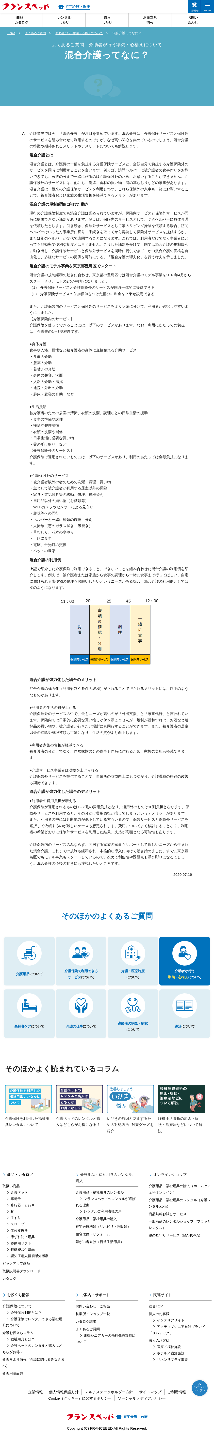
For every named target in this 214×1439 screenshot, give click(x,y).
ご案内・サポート (95, 1295)
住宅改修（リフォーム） (95, 1234)
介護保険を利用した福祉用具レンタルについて (28, 1106)
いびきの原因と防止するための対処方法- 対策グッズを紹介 (130, 1109)
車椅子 (16, 1199)
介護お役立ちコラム (17, 1333)
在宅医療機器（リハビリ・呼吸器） (103, 1226)
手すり (16, 1218)
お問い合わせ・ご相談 (93, 1306)
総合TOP (156, 1306)
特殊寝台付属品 (23, 1249)
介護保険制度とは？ (26, 1313)
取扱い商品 (11, 1186)
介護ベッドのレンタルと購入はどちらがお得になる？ (79, 1106)
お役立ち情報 (18, 1295)
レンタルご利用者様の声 (103, 1211)
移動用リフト (21, 1243)
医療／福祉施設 (169, 1347)
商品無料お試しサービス (168, 1214)
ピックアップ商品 (16, 1263)
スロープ (17, 1224)
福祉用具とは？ (23, 1339)
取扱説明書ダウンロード (21, 1271)
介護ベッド (19, 1192)
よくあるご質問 (37, 33)
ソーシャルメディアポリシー (144, 1398)
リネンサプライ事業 (172, 1360)
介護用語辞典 (12, 1373)
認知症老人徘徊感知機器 (30, 1256)
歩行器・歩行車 (23, 1205)
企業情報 (27, 1392)
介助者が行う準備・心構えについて (83, 33)
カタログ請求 (86, 1321)
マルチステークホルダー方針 (109, 1392)
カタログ (9, 1279)
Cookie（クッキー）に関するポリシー (78, 1398)
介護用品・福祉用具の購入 (96, 1219)
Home (11, 33)
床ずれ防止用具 (23, 1237)
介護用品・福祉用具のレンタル (100, 1192)
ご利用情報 (184, 1392)
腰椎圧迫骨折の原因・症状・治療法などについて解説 (181, 1109)
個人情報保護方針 (60, 1392)
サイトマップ (154, 1392)
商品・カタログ (20, 1174)
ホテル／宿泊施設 (170, 1353)
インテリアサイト (170, 1320)
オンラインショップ (170, 1174)
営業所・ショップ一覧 (93, 1314)
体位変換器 (19, 1230)
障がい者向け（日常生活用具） (100, 1242)
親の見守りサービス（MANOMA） (175, 1235)
